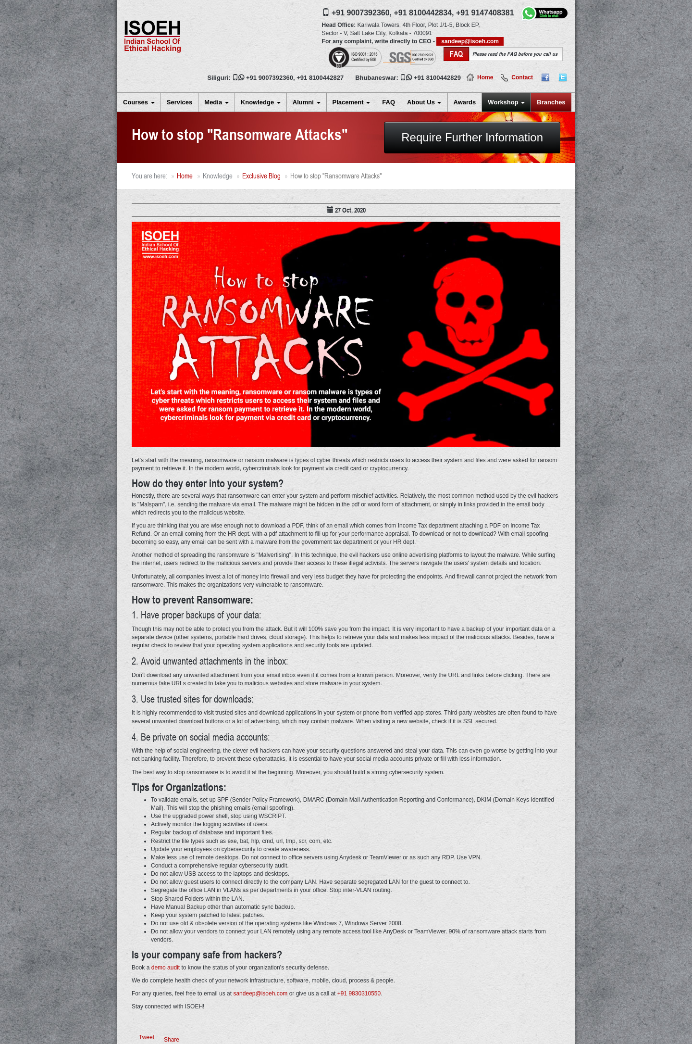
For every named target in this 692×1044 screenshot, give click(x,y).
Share (171, 1039)
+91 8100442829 (437, 77)
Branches (551, 102)
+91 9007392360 (269, 77)
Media (216, 102)
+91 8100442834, (424, 13)
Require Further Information (472, 137)
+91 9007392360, (362, 13)
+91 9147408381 (485, 13)
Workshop (506, 102)
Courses (139, 102)
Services (180, 102)
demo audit (165, 967)
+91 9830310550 (359, 993)
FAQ (388, 102)
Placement (352, 102)
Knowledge (261, 102)
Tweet (146, 1037)
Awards (465, 102)
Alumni (307, 102)
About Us (424, 102)
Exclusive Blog (261, 176)
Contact (522, 77)
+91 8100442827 (320, 77)
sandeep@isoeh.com (470, 41)
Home (485, 77)
